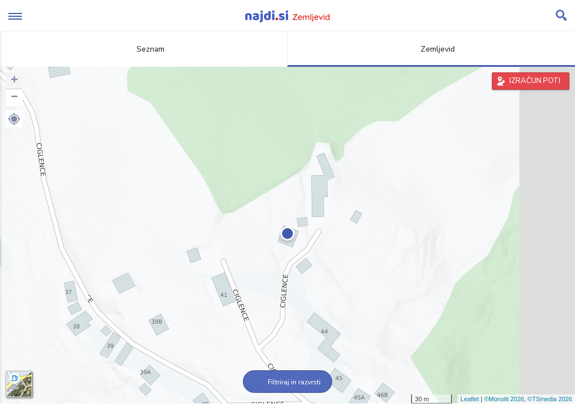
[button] (14, 119)
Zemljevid (431, 49)
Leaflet (469, 399)
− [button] (14, 97)
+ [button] (14, 80)
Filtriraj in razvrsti (288, 382)
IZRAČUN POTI (534, 81)
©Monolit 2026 (504, 399)
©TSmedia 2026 (549, 399)
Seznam (144, 49)
